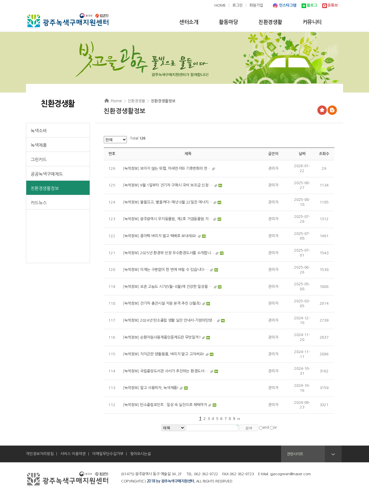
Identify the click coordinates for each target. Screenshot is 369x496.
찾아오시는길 (140, 454)
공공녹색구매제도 (47, 174)
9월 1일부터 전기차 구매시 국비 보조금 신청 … (176, 185)
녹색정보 (131, 168)
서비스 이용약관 (73, 454)
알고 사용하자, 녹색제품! (159, 388)
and (266, 427)
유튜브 (332, 5)
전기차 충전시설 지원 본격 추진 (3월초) (170, 303)
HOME (220, 5)
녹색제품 (39, 145)
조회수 (324, 154)
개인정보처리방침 (40, 454)
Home (116, 101)
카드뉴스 (39, 203)
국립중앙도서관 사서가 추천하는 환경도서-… (174, 371)
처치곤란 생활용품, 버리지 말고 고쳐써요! (172, 354)
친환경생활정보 (45, 188)
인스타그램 (287, 5)
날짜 (302, 154)
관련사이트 (295, 454)
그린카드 (39, 159)
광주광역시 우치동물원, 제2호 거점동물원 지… (176, 219)
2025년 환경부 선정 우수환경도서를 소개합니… (177, 253)
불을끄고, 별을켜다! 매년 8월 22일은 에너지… (176, 202)
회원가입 (256, 5)
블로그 (312, 5)
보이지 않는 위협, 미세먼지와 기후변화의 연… (175, 168)
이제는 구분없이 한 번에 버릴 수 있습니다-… (174, 269)
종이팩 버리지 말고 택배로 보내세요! (168, 236)
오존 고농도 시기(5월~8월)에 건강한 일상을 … (176, 286)
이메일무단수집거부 (107, 454)
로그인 (237, 5)
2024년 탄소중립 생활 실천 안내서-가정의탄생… (177, 320)
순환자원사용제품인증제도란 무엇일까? (170, 337)
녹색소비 (39, 131)
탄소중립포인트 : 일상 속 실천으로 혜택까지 (173, 405)
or (275, 427)
